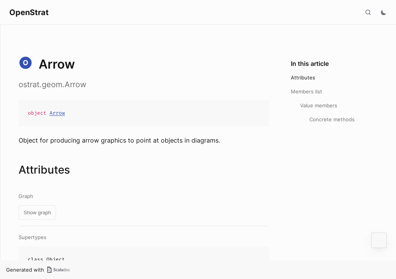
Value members (318, 105)
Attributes (303, 77)
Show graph (37, 212)
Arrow (57, 113)
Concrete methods (332, 119)
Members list (306, 91)
